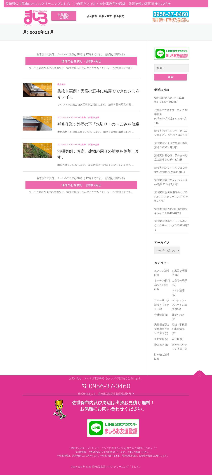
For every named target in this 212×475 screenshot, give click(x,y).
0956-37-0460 (106, 386)
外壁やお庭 (93, 117)
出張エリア (105, 16)
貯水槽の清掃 (161, 354)
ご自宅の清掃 (179, 280)
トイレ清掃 (178, 290)
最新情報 (159, 339)
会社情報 (92, 16)
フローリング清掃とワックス (161, 305)
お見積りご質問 (64, 16)
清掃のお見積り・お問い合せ (81, 61)
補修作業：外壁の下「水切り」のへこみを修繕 (98, 124)
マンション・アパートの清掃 (71, 117)
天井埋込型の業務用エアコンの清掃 (161, 329)
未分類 (175, 339)
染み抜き (61, 84)
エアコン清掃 (161, 270)
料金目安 (119, 16)
